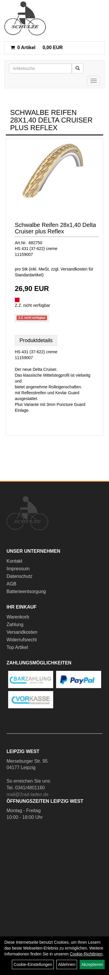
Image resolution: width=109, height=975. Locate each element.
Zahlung (15, 624)
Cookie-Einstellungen (33, 964)
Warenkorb (18, 616)
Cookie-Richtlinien (86, 954)
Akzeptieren (92, 964)
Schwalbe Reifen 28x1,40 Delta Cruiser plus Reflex (55, 228)
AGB (12, 583)
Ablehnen (66, 964)
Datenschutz (20, 576)
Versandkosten (22, 632)
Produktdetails (36, 340)
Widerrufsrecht (22, 639)
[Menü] (93, 81)
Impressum (18, 568)
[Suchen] (77, 68)
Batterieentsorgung (26, 591)
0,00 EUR (36, 47)
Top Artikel (17, 647)
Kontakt (14, 561)
